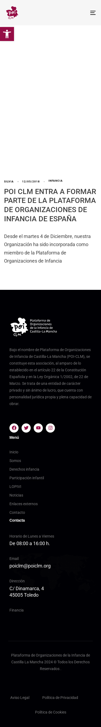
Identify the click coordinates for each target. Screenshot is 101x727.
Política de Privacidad (60, 697)
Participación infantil (26, 478)
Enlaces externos (23, 504)
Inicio (13, 452)
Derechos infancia (24, 469)
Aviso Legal (19, 697)
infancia (55, 180)
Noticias (16, 495)
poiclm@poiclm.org (30, 566)
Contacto (17, 512)
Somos (15, 460)
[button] (7, 34)
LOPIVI (15, 486)
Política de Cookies (50, 712)
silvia (9, 181)
